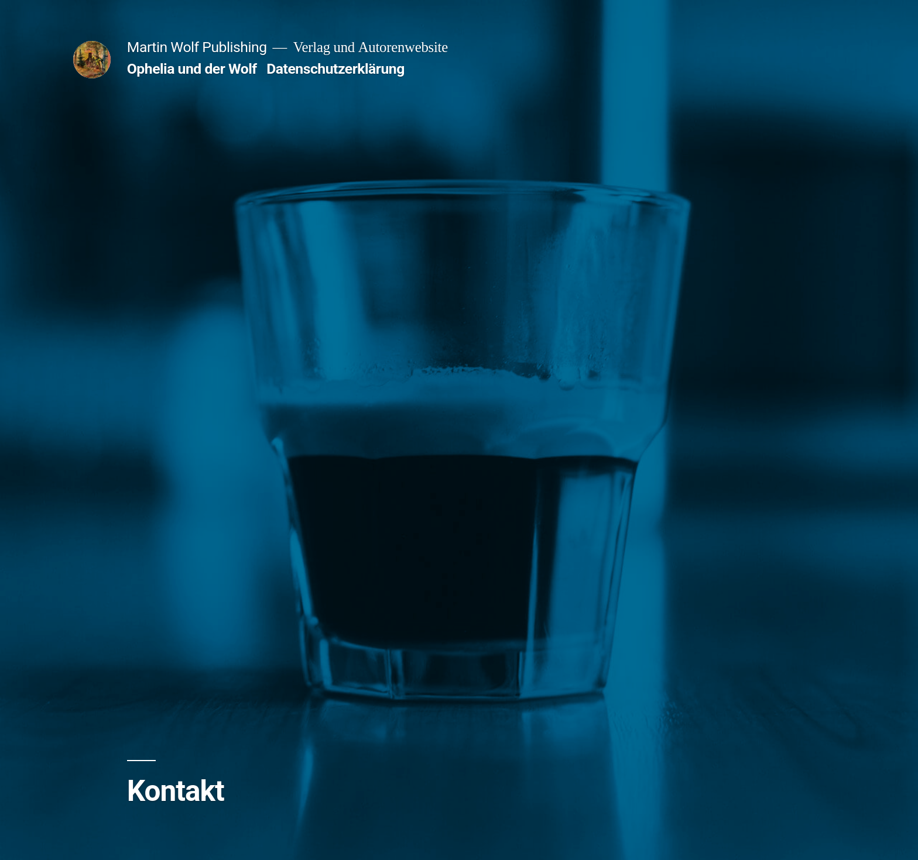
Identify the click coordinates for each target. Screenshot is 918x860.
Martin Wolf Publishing (197, 47)
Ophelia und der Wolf (192, 68)
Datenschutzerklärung (335, 68)
